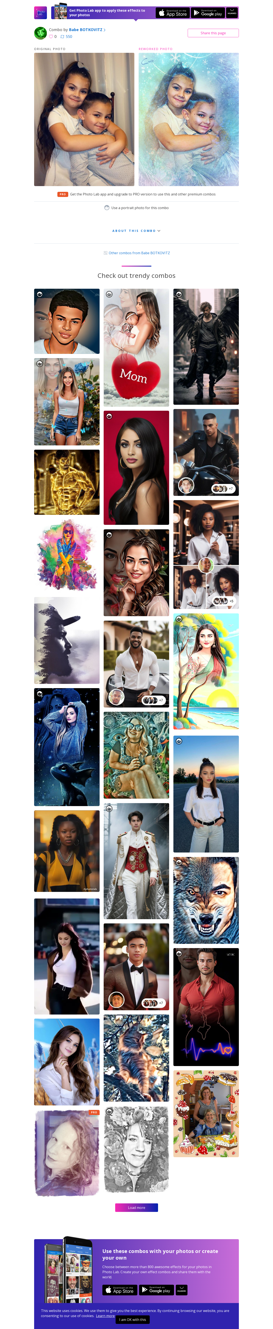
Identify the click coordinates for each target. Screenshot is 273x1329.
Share (213, 33)
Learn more (105, 1315)
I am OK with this (132, 1319)
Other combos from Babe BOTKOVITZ (136, 253)
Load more (136, 1207)
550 (66, 36)
